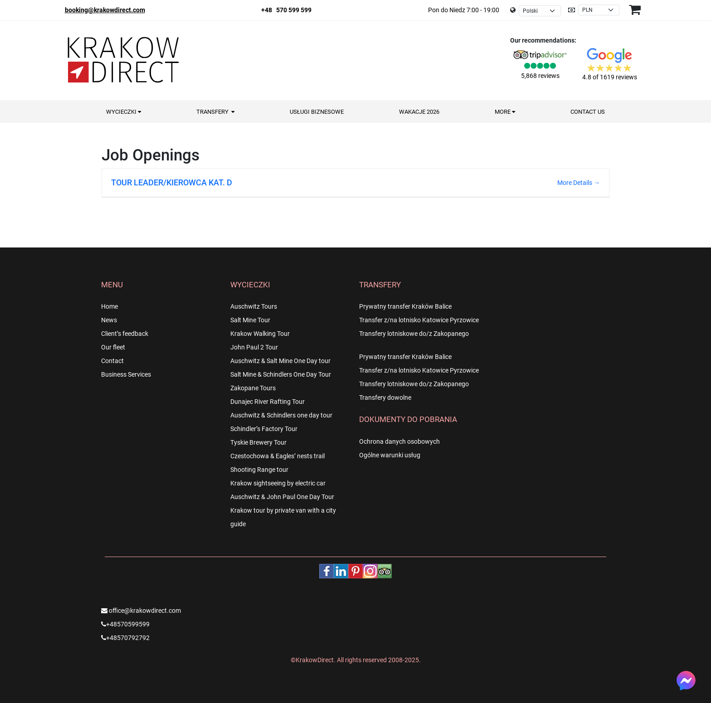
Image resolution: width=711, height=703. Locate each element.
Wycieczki (123, 111)
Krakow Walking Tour (260, 333)
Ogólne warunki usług (389, 455)
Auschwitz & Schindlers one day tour (281, 415)
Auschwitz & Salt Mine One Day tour (280, 360)
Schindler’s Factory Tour (263, 428)
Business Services (126, 374)
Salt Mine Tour (250, 320)
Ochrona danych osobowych (399, 441)
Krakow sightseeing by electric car (278, 483)
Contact (112, 360)
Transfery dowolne (385, 397)
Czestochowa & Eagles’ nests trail (277, 456)
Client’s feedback (124, 333)
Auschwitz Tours (253, 306)
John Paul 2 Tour (254, 347)
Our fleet (113, 347)
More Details (578, 182)
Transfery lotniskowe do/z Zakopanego (414, 333)
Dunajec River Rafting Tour (267, 401)
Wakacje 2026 (419, 111)
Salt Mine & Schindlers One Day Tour (280, 374)
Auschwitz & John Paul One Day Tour (282, 496)
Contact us (587, 111)
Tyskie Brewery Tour (258, 442)
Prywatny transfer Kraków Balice (405, 306)
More (505, 111)
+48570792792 (125, 637)
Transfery (215, 111)
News (109, 320)
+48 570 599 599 (286, 10)
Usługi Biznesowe (317, 111)
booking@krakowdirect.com (105, 10)
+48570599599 (125, 624)
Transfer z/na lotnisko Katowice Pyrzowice (419, 320)
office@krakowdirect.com (141, 610)
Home (109, 306)
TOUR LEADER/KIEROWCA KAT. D (171, 182)
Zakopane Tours (253, 388)
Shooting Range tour (259, 469)
